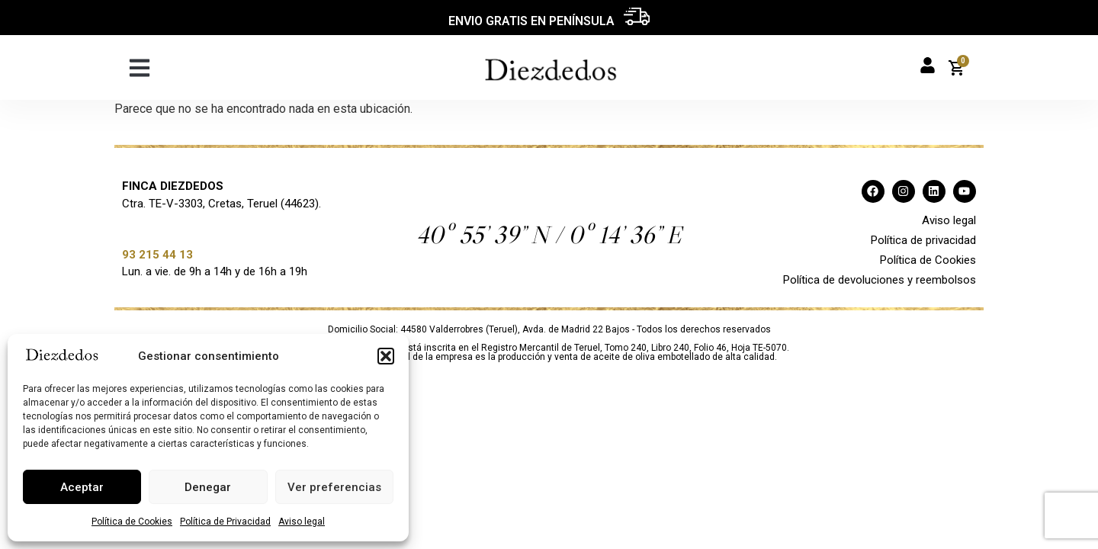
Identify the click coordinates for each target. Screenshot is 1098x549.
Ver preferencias (334, 487)
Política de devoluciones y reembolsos (879, 280)
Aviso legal (301, 521)
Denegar (208, 487)
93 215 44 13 (157, 255)
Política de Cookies (132, 521)
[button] (385, 356)
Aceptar (82, 487)
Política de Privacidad (225, 521)
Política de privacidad (923, 240)
